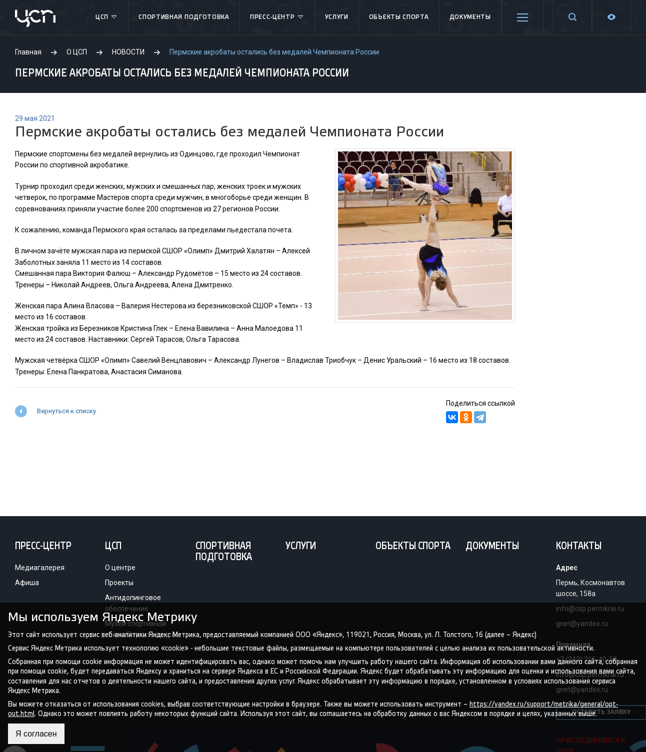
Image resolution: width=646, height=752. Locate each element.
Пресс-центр (277, 17)
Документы (470, 17)
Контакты (579, 546)
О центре (120, 568)
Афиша (27, 583)
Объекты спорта (399, 17)
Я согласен (36, 734)
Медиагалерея (39, 568)
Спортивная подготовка (184, 17)
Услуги (336, 17)
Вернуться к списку (66, 411)
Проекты (119, 583)
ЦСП (107, 17)
